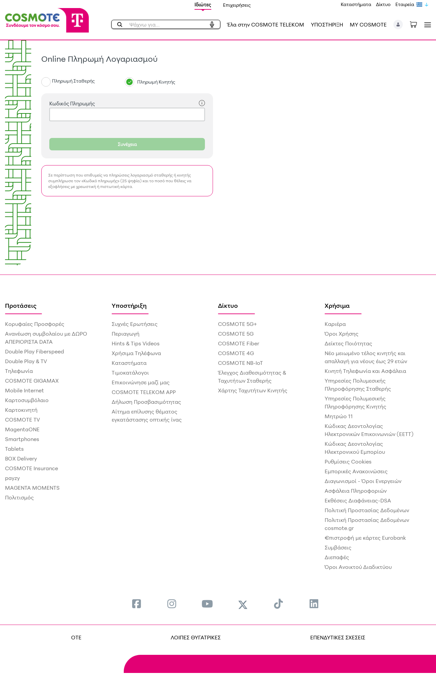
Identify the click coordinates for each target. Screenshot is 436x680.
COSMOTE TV (22, 419)
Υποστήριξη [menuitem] (129, 305)
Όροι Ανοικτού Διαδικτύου (358, 567)
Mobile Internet (24, 390)
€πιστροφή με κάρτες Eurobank (365, 537)
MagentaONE (22, 429)
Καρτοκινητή (21, 409)
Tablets (14, 448)
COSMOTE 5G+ (237, 324)
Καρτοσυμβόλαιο (27, 400)
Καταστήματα (356, 4)
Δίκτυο (383, 4)
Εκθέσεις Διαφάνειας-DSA (358, 500)
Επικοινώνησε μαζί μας (141, 382)
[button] (398, 24)
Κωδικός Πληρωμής (127, 103)
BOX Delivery (21, 458)
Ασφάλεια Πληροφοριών (356, 490)
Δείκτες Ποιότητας (348, 343)
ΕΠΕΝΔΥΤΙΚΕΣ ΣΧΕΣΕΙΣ (337, 637)
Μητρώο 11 (339, 416)
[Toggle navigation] (426, 24)
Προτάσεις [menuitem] (21, 305)
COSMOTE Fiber (238, 343)
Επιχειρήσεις (237, 5)
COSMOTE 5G (236, 333)
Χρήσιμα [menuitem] (337, 305)
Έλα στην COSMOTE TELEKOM (265, 24)
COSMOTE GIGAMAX (32, 380)
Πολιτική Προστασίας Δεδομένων (367, 510)
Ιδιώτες (203, 4)
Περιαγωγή (126, 333)
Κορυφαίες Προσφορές (34, 324)
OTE (76, 637)
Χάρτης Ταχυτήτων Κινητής (252, 390)
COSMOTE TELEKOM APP (144, 392)
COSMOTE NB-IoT (240, 362)
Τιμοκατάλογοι (130, 372)
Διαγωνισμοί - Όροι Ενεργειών (363, 481)
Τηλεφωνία (19, 371)
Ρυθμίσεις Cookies (348, 461)
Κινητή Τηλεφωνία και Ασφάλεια (365, 371)
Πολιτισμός (19, 497)
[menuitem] (136, 603)
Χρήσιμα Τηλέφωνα (136, 353)
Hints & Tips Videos (136, 343)
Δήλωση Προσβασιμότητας (146, 401)
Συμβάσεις (338, 547)
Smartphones (22, 439)
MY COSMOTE (368, 24)
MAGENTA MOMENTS (32, 487)
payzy (12, 478)
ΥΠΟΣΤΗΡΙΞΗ (327, 24)
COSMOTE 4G (236, 353)
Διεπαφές (337, 557)
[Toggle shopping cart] (417, 23)
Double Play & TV (26, 361)
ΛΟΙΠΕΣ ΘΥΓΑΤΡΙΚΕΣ (196, 637)
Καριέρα (335, 324)
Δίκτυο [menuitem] (228, 305)
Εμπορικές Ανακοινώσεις (356, 471)
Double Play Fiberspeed (34, 351)
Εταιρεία (404, 4)
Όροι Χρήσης (342, 333)
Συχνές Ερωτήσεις (135, 324)
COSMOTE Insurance (31, 468)
